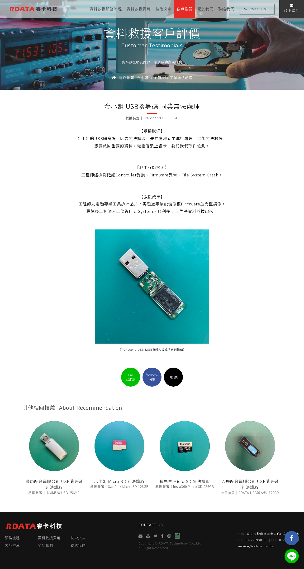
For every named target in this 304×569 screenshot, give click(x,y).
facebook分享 (152, 377)
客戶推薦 (184, 9)
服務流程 (12, 537)
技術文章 (164, 9)
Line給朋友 (130, 377)
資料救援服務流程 (106, 9)
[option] (152, 45)
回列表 (173, 377)
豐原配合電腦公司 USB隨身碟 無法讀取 (54, 484)
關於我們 (205, 9)
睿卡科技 (33, 9)
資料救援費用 (139, 9)
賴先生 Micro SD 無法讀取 (184, 481)
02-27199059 (257, 9)
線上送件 (291, 8)
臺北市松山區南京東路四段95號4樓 (268, 534)
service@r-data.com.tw (256, 546)
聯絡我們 (226, 9)
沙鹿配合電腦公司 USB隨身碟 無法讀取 (250, 484)
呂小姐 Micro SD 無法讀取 (119, 481)
